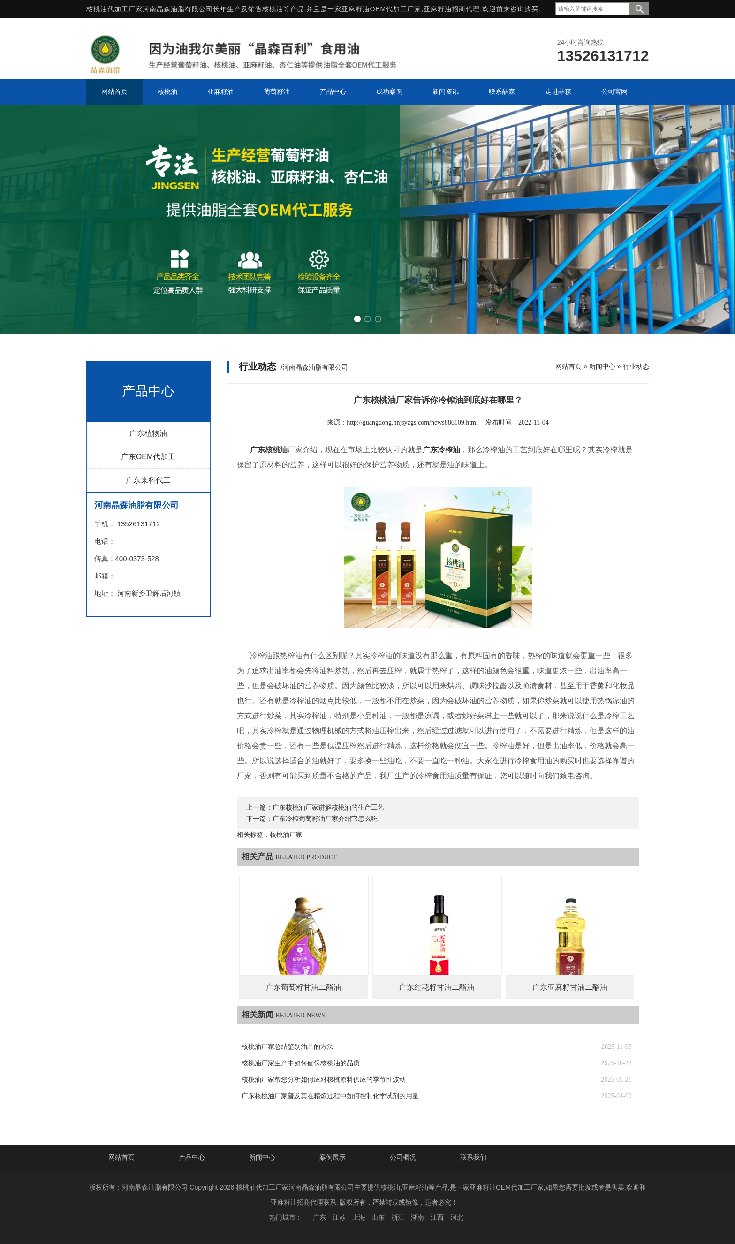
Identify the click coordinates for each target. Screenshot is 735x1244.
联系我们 (473, 1157)
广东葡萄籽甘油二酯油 (303, 987)
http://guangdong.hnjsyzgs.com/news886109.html (412, 422)
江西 (437, 1217)
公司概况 (403, 1157)
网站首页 (568, 366)
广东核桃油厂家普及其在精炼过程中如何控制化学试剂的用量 (330, 1096)
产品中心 (192, 1157)
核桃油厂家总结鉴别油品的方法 (287, 1046)
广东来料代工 (148, 480)
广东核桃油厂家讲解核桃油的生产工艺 (328, 807)
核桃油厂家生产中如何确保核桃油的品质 (301, 1063)
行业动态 (636, 366)
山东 (378, 1217)
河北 (456, 1217)
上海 (358, 1217)
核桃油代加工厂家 (114, 9)
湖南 (417, 1217)
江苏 (339, 1217)
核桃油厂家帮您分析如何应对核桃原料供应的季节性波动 (324, 1079)
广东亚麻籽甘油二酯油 (569, 987)
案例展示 (332, 1157)
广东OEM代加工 (148, 457)
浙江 (397, 1217)
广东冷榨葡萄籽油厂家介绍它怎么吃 (325, 818)
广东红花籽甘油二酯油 (436, 987)
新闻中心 (602, 366)
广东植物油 (148, 433)
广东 (319, 1217)
